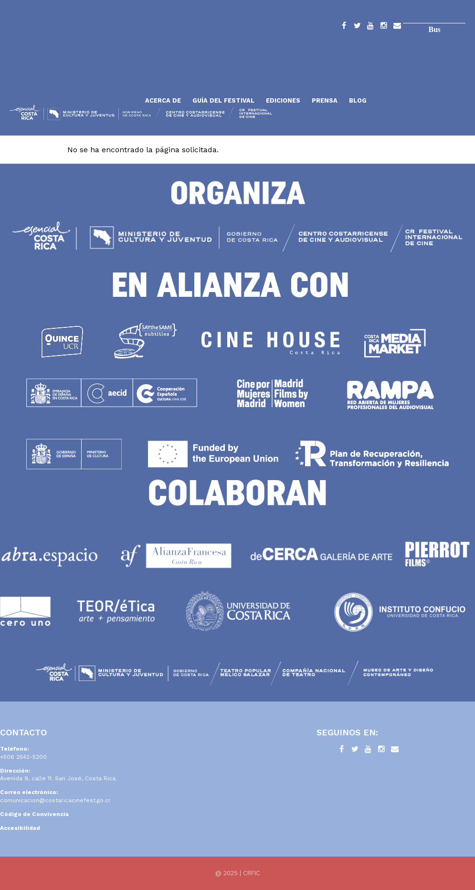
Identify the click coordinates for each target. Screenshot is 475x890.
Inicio (74, 77)
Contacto (397, 27)
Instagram (384, 27)
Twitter (357, 27)
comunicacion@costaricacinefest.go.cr (55, 800)
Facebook (343, 27)
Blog (358, 100)
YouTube (370, 27)
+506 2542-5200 (23, 757)
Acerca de (163, 100)
